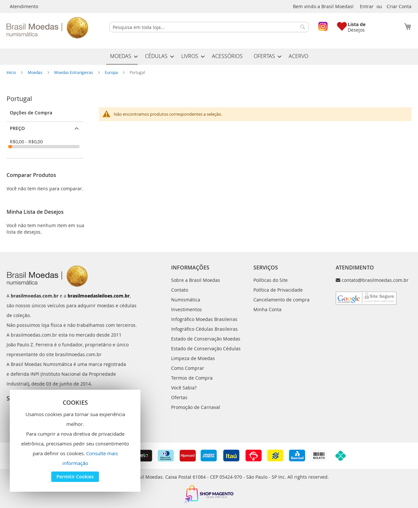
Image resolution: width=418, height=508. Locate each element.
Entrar (367, 6)
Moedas (35, 72)
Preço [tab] (17, 128)
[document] (75, 440)
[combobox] (209, 27)
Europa (112, 72)
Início (12, 72)
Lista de (356, 24)
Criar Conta (399, 6)
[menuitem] (122, 57)
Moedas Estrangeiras (74, 72)
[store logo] (47, 27)
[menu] (209, 57)
